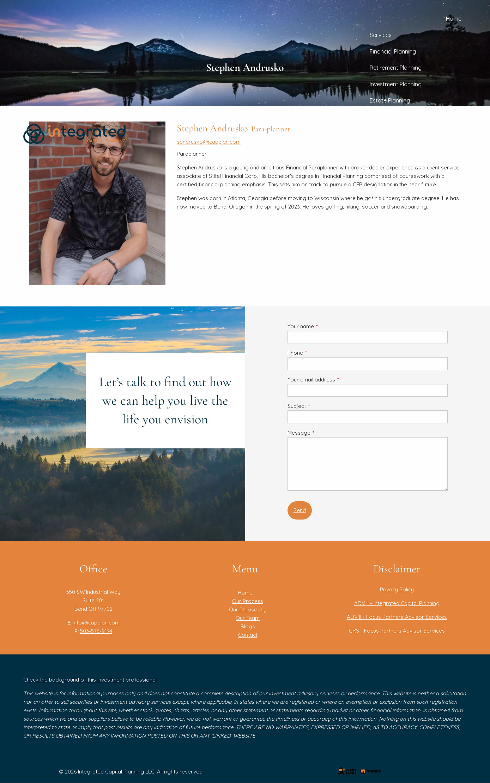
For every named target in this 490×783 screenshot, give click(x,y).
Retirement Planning (396, 67)
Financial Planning (393, 51)
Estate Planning (390, 100)
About (378, 199)
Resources (396, 149)
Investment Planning (396, 84)
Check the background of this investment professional (90, 679)
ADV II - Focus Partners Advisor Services (397, 617)
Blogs (389, 166)
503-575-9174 (96, 631)
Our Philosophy (432, 215)
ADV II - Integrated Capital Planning (397, 603)
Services (381, 34)
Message (325, 432)
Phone (321, 352)
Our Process (386, 215)
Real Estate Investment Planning (411, 133)
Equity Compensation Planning (409, 116)
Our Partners (386, 231)
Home (453, 18)
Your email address (337, 379)
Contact (380, 248)
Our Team (426, 231)
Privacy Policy (397, 589)
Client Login (446, 182)
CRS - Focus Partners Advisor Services (397, 630)
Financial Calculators (434, 166)
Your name (327, 326)
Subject (323, 406)
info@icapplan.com (96, 622)
